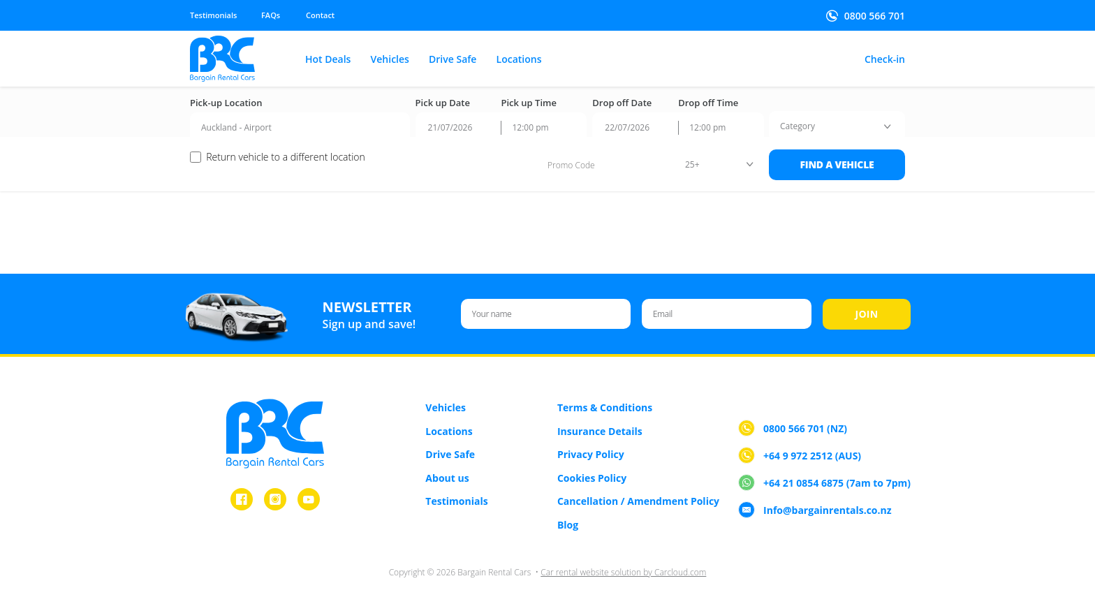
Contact (320, 15)
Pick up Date (443, 103)
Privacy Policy (590, 454)
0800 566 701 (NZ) (805, 429)
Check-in (885, 60)
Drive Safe (452, 60)
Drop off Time (708, 103)
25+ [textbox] (692, 164)
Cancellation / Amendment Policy (638, 501)
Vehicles (390, 60)
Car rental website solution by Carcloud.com (623, 572)
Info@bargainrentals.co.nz (827, 511)
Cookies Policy (591, 478)
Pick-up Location (226, 103)
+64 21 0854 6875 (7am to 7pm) (837, 483)
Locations (519, 60)
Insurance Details (599, 431)
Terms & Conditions (604, 407)
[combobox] (300, 127)
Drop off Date (622, 103)
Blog (567, 524)
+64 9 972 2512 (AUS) (812, 456)
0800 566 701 (874, 16)
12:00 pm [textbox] (530, 127)
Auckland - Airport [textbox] (236, 127)
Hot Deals (328, 60)
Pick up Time (529, 103)
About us (447, 478)
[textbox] (797, 126)
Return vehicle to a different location (285, 157)
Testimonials (213, 15)
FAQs (270, 15)
